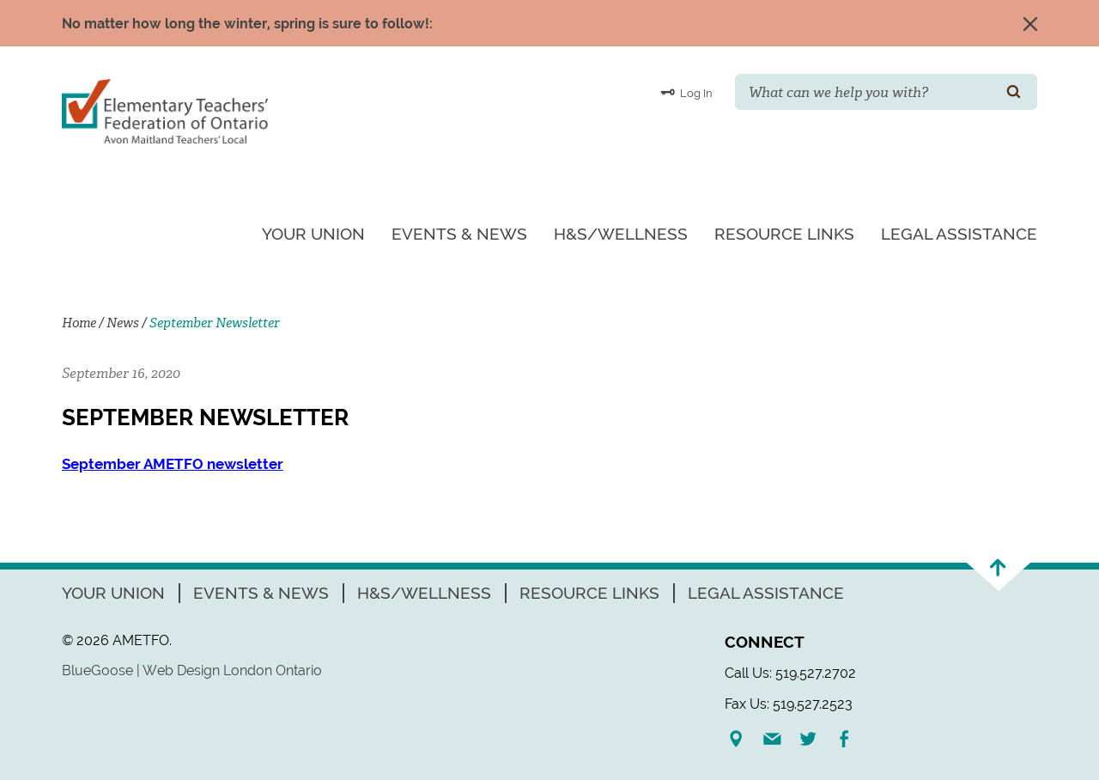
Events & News (459, 233)
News (122, 323)
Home (79, 323)
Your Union (313, 233)
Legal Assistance (959, 233)
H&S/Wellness (621, 233)
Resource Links (784, 233)
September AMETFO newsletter (172, 463)
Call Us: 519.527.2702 (790, 673)
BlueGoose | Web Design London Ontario (192, 670)
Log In (686, 92)
